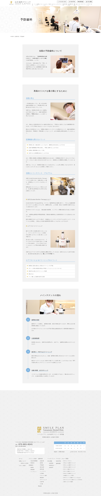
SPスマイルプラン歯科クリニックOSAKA (72, 479)
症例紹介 (65, 5)
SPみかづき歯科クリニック (69, 473)
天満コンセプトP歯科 (68, 481)
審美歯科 (33, 469)
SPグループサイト (67, 460)
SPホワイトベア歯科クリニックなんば (72, 477)
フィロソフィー (82, 5)
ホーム (33, 5)
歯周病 (32, 467)
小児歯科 (42, 473)
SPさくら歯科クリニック (69, 471)
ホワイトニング (43, 479)
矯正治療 (42, 467)
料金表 (75, 5)
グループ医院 (65, 458)
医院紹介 (33, 462)
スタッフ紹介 (47, 5)
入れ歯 (41, 483)
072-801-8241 (26, 444)
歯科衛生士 (51, 465)
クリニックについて (56, 5)
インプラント (34, 471)
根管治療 (42, 469)
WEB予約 (58, 461)
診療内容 (71, 5)
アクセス (90, 5)
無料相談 (58, 463)
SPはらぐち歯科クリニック (69, 462)
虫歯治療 (42, 460)
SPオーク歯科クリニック (69, 469)
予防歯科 (42, 465)
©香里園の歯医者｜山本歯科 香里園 (50, 493)
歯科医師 (51, 463)
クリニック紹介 (33, 458)
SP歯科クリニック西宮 (68, 475)
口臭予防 (42, 481)
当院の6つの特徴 (24, 463)
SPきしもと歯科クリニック (69, 465)
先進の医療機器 (34, 460)
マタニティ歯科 (43, 475)
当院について (40, 5)
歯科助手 (51, 467)
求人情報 (49, 461)
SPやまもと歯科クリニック (69, 467)
